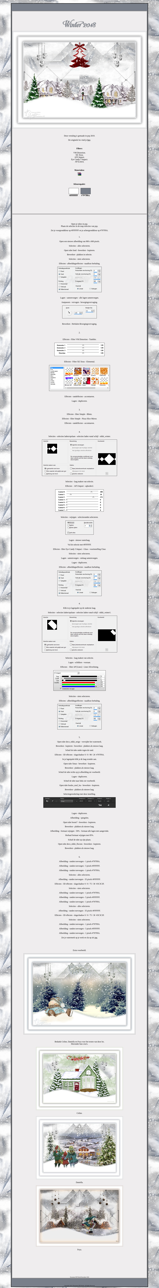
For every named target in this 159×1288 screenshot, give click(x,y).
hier (88, 140)
